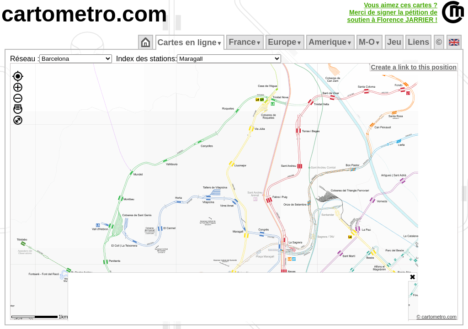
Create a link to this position (414, 67)
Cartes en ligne (190, 42)
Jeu (395, 42)
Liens (419, 42)
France (245, 42)
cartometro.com (84, 14)
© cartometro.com (437, 318)
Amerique (331, 42)
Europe (286, 42)
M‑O (370, 42)
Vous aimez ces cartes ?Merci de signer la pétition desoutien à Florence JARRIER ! (392, 12)
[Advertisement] (238, 297)
